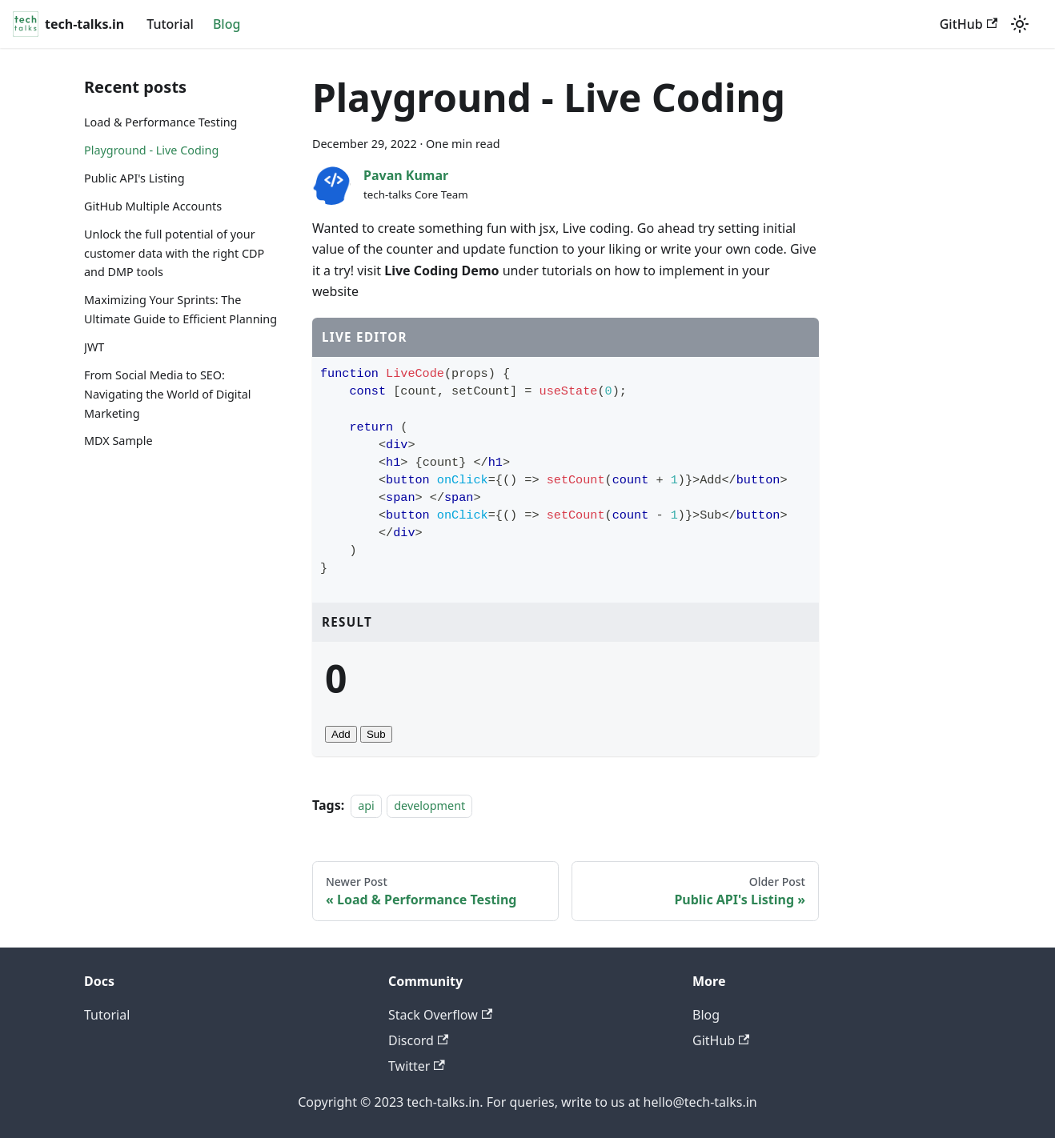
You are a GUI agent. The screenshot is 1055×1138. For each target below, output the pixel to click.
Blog (226, 24)
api (366, 805)
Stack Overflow (440, 1015)
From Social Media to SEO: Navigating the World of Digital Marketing (167, 394)
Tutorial (170, 24)
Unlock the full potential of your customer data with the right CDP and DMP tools (174, 253)
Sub (376, 734)
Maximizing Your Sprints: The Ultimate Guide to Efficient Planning (180, 309)
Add (341, 734)
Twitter (416, 1066)
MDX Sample (118, 440)
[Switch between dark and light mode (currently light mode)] (1020, 24)
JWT (94, 347)
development (429, 805)
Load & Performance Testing (160, 122)
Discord (418, 1040)
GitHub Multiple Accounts (153, 206)
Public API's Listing (134, 178)
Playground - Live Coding (151, 150)
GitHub (968, 24)
